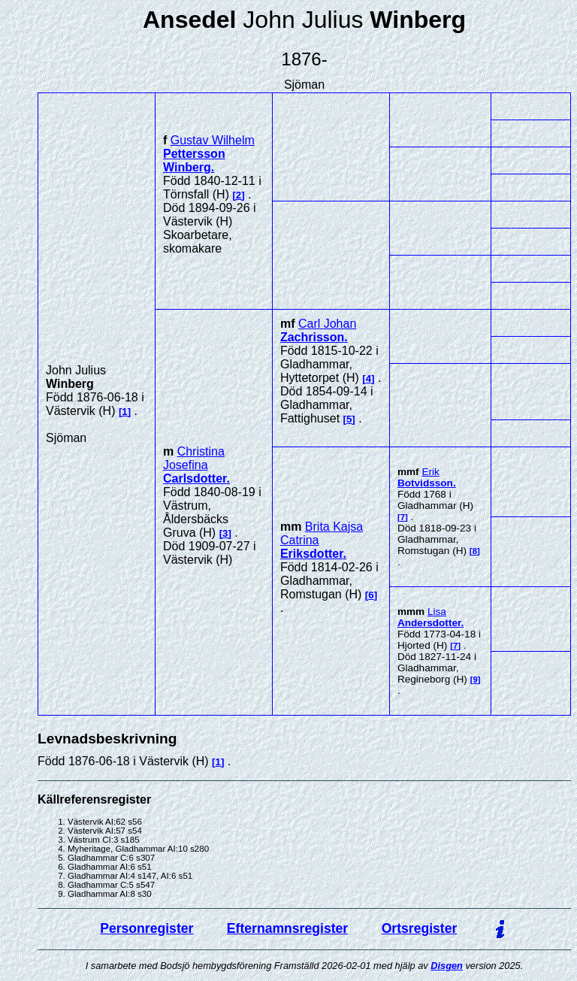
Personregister (146, 928)
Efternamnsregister (287, 928)
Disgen (446, 965)
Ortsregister (420, 928)
